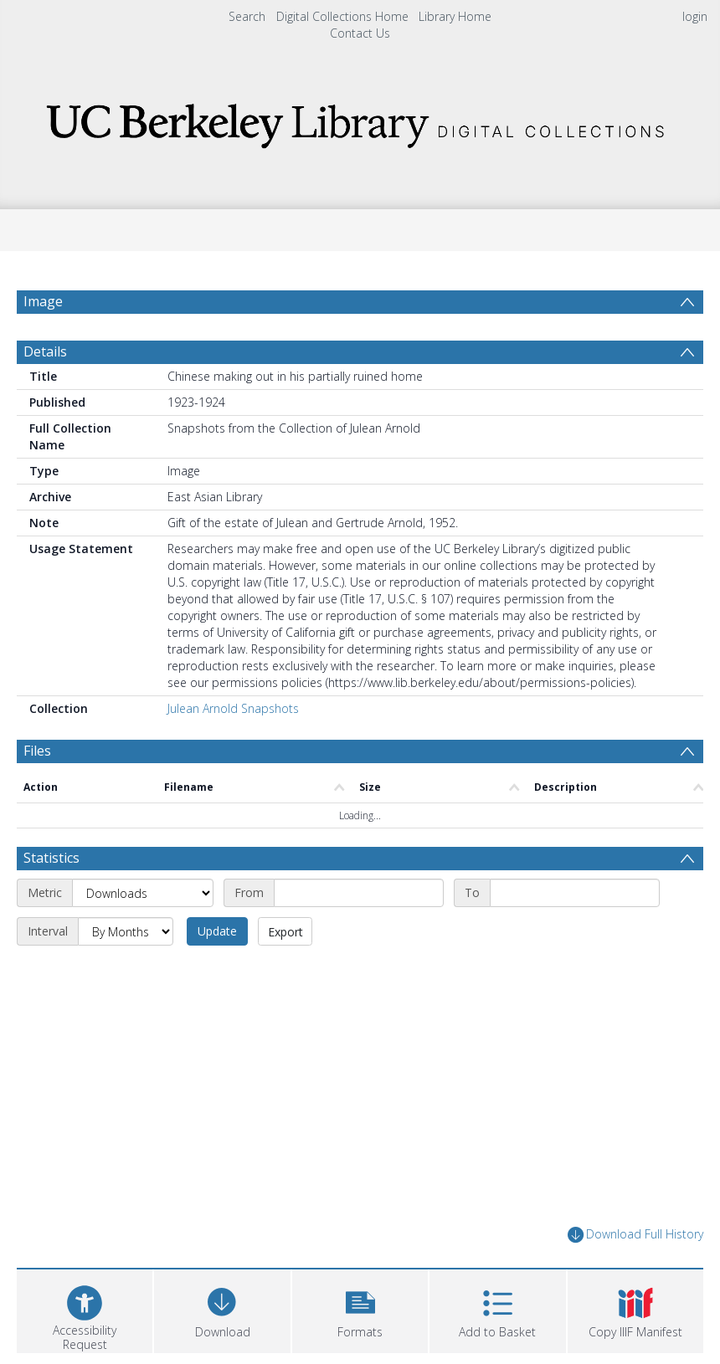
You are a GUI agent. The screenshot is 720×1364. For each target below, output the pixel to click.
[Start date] (359, 893)
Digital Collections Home (342, 16)
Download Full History (635, 1234)
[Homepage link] (360, 121)
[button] (360, 1309)
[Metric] (142, 893)
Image (43, 301)
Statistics (51, 858)
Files (37, 750)
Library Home (455, 16)
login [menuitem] (694, 16)
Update (217, 931)
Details (45, 351)
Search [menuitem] (247, 16)
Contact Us (360, 33)
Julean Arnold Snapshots (233, 708)
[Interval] (125, 931)
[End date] (575, 893)
